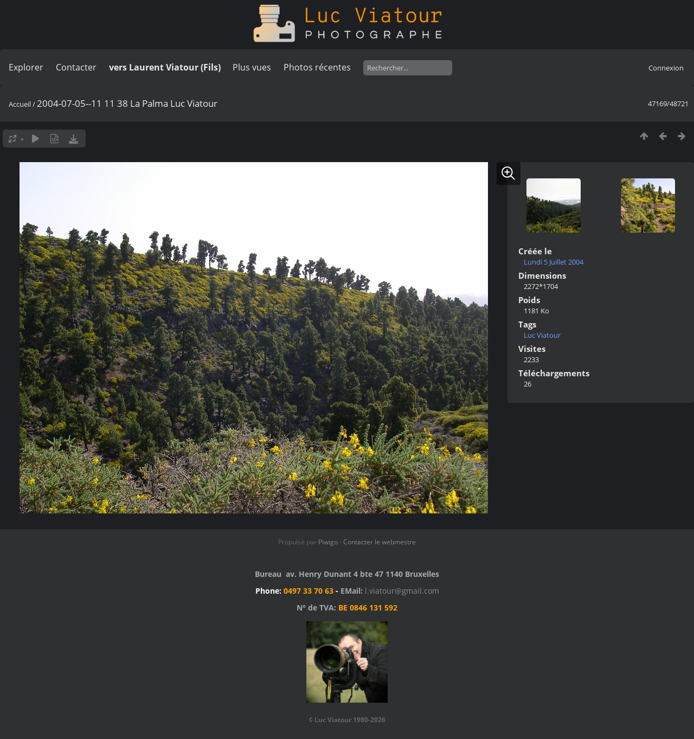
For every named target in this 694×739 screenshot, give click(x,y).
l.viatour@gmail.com (402, 591)
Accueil (20, 104)
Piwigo (328, 542)
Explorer (26, 67)
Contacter (76, 67)
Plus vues (252, 67)
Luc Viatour (542, 335)
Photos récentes (317, 67)
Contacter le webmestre (379, 542)
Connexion (666, 68)
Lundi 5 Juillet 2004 (553, 262)
